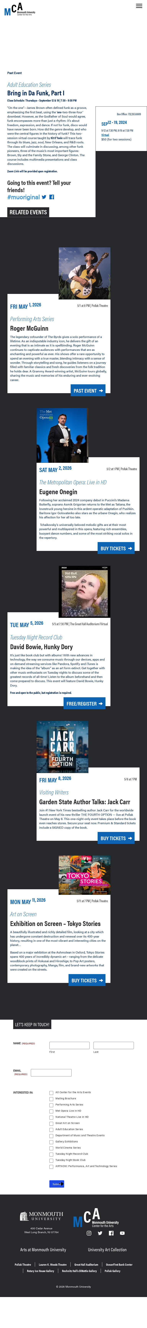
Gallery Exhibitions (67, 1171)
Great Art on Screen (68, 1152)
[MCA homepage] (20, 9)
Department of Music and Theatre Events (81, 1164)
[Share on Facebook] (54, 200)
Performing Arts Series (69, 1134)
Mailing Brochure (66, 1127)
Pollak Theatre (31, 1292)
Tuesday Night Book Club (71, 1189)
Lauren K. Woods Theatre (68, 1292)
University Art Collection (108, 1278)
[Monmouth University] (41, 1246)
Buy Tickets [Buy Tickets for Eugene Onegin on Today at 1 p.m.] (108, 549)
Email (20, 1100)
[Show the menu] (139, 7)
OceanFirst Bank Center (51, 1297)
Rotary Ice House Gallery (95, 1297)
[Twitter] (100, 1264)
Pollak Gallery (100, 1303)
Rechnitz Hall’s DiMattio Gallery (59, 1303)
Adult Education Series (38, 83)
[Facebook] (111, 1264)
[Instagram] (89, 1264)
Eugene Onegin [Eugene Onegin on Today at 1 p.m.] (64, 491)
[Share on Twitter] (46, 200)
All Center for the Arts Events (73, 1121)
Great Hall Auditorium (110, 1292)
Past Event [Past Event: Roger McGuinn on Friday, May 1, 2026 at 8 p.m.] (80, 392)
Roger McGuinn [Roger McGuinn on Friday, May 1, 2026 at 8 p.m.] (35, 330)
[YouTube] (122, 1264)
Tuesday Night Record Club (72, 1183)
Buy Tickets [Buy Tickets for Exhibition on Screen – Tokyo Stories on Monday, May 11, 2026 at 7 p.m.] (78, 1010)
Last (96, 1081)
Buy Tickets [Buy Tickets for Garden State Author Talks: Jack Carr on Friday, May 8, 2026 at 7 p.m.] (108, 853)
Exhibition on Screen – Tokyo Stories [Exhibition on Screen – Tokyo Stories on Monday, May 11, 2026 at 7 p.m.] (47, 949)
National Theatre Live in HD (72, 1146)
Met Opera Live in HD (69, 1140)
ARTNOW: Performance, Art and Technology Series (87, 1195)
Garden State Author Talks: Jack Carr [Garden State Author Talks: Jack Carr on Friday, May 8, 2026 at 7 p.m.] (83, 811)
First (52, 1081)
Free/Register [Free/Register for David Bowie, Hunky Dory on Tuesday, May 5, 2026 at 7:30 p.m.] (75, 711)
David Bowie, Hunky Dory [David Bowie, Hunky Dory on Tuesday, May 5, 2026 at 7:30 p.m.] (52, 654)
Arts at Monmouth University (44, 1278)
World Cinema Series (68, 1177)
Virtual (106, 135)
